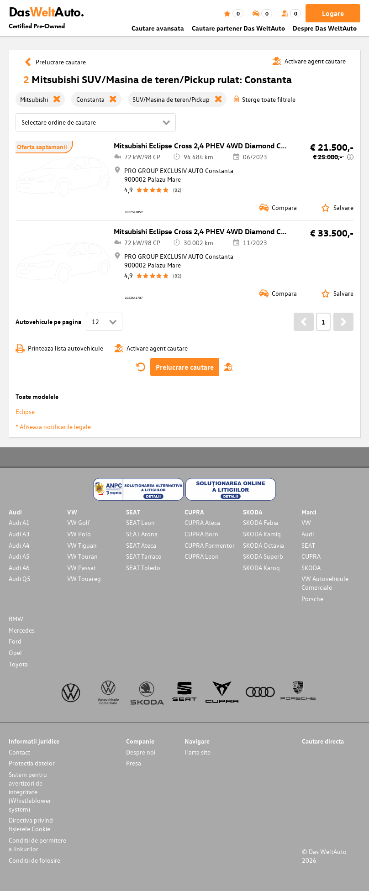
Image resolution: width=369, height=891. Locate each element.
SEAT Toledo (143, 567)
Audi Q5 (20, 578)
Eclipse (25, 411)
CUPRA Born (201, 533)
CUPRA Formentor (209, 545)
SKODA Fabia (260, 522)
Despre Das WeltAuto (325, 28)
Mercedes (22, 630)
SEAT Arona (142, 533)
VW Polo (79, 533)
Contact (19, 752)
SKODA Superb (263, 556)
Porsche (312, 598)
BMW (16, 618)
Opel (15, 652)
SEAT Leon (140, 522)
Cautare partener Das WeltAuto (238, 28)
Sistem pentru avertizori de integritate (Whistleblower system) (30, 791)
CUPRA (311, 556)
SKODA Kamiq (262, 533)
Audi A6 (19, 567)
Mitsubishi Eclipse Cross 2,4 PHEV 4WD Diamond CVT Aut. (210, 145)
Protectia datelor (32, 763)
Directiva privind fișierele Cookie (31, 824)
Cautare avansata (158, 28)
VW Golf (78, 522)
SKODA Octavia (263, 545)
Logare (333, 13)
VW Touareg (84, 578)
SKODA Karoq (261, 567)
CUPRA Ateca (202, 522)
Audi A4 (19, 545)
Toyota (18, 664)
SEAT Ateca (141, 545)
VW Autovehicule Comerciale (324, 583)
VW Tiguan (82, 545)
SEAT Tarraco (144, 556)
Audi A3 (19, 533)
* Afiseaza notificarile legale (53, 426)
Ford (15, 641)
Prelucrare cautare (185, 367)
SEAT (308, 545)
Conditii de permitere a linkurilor (37, 844)
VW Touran (82, 556)
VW (306, 522)
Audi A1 (19, 522)
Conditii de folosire (34, 860)
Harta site (197, 752)
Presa (133, 763)
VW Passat (81, 567)
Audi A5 (19, 556)
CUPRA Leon (201, 556)
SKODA (311, 567)
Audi (307, 533)
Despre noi (140, 752)
